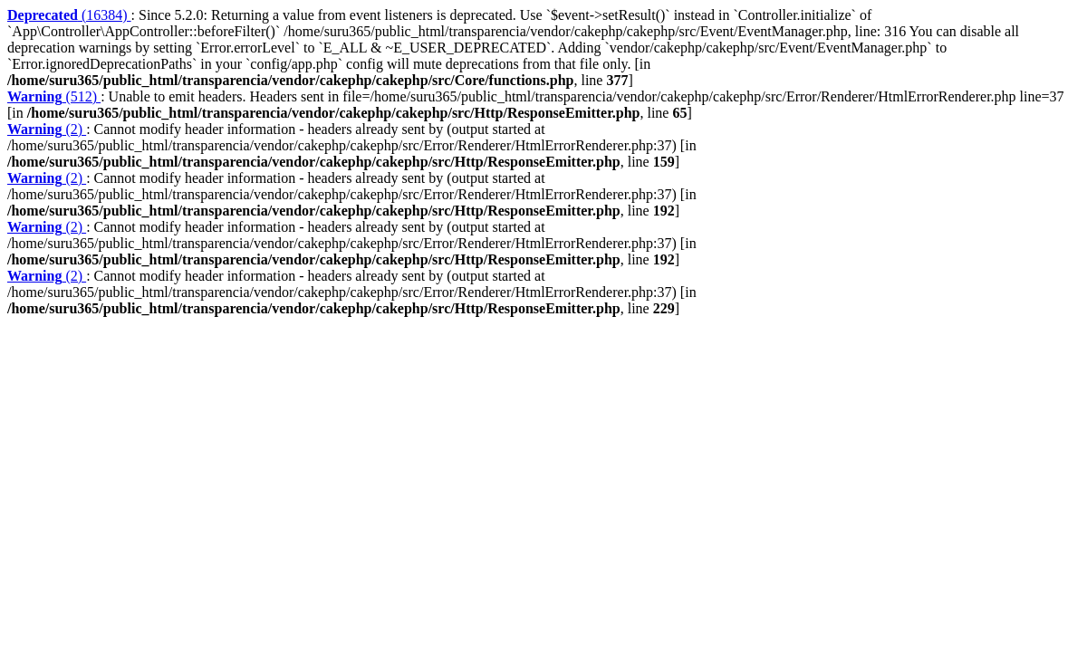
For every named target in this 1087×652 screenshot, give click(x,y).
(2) (46, 129)
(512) (54, 96)
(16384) (69, 15)
